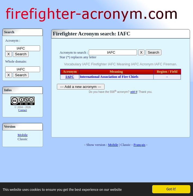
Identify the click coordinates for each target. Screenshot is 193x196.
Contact (22, 110)
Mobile (23, 135)
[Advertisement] (120, 115)
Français (139, 145)
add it (133, 92)
